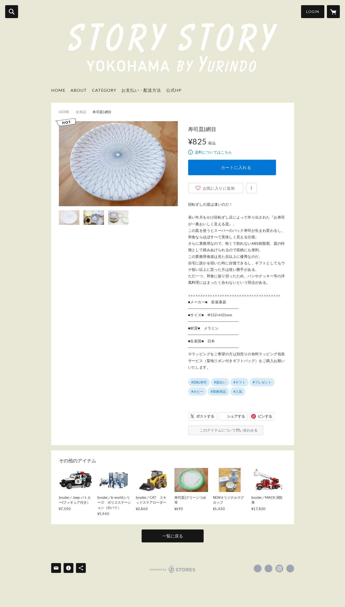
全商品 (81, 112)
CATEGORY (104, 90)
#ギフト (239, 382)
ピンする (265, 416)
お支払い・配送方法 (141, 90)
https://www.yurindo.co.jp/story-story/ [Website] (290, 568)
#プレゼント (262, 382)
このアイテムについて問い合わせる (229, 430)
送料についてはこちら (213, 152)
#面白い (220, 382)
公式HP (173, 90)
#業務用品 (218, 391)
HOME (58, 90)
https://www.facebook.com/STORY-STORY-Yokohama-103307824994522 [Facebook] (258, 568)
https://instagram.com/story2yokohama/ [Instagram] (279, 568)
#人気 (237, 391)
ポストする (205, 416)
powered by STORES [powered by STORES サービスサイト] (173, 569)
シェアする (236, 416)
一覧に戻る (172, 535)
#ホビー (197, 391)
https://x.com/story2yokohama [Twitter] (268, 568)
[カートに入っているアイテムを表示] (333, 11)
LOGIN (312, 11)
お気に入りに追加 (219, 188)
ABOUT (79, 90)
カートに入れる (236, 167)
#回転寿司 (199, 382)
